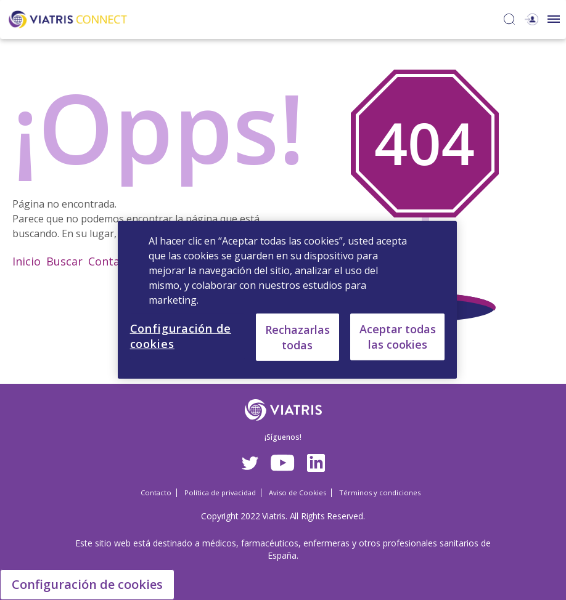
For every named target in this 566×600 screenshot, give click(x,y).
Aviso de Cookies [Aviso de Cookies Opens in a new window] (297, 493)
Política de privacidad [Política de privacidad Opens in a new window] (220, 493)
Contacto (112, 261)
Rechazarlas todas (297, 337)
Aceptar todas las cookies (397, 337)
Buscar (64, 261)
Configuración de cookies (87, 584)
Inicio (26, 261)
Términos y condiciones (379, 493)
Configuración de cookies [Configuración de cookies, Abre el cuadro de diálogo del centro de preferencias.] (180, 336)
